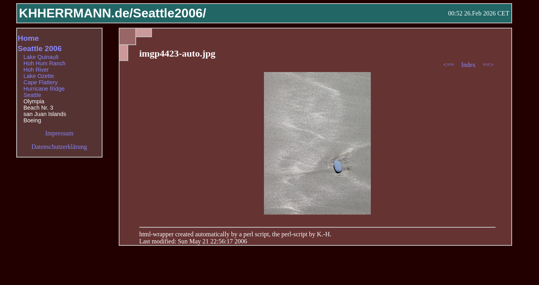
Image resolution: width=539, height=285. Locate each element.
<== (449, 64)
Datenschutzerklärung (59, 146)
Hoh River (36, 69)
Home (28, 38)
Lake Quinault (41, 57)
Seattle (32, 95)
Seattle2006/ (169, 13)
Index (469, 64)
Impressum (59, 133)
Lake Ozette (38, 76)
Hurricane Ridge (44, 89)
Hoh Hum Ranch (44, 63)
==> (488, 64)
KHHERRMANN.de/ (76, 13)
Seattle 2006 (40, 48)
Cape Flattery (40, 82)
